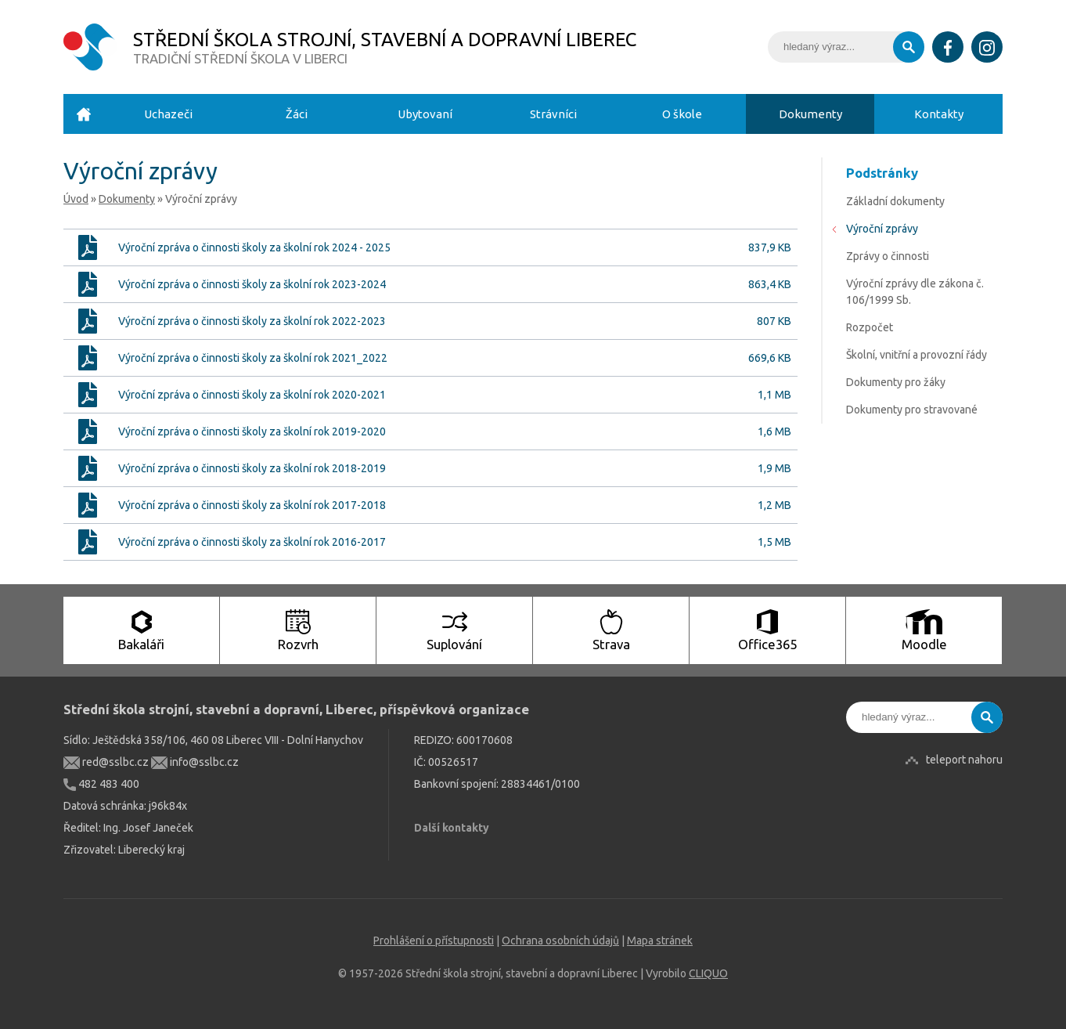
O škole (682, 114)
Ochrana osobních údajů (560, 940)
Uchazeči (168, 114)
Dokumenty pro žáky (895, 382)
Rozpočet (869, 327)
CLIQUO (708, 973)
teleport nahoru (964, 759)
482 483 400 (101, 784)
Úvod (83, 114)
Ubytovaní (425, 114)
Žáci (297, 114)
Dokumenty (810, 114)
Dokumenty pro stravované (912, 409)
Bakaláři (141, 630)
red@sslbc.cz (106, 762)
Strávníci (553, 114)
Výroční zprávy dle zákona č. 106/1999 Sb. (915, 291)
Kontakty (938, 114)
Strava (611, 630)
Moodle (924, 630)
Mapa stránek (660, 940)
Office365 (767, 630)
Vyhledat (908, 47)
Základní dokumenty (895, 201)
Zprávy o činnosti (887, 256)
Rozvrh (298, 630)
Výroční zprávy (882, 228)
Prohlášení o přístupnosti (433, 940)
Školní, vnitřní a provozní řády (916, 354)
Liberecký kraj (151, 849)
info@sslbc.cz (195, 762)
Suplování (454, 630)
